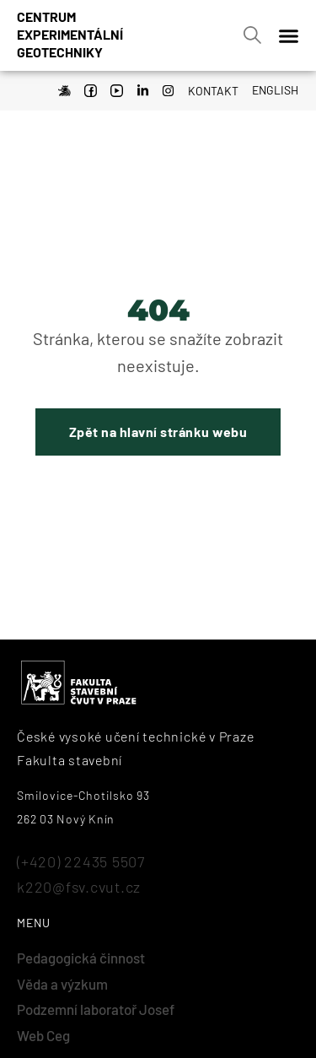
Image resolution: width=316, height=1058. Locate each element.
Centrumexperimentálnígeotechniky (70, 34)
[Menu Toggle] (288, 35)
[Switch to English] (271, 88)
